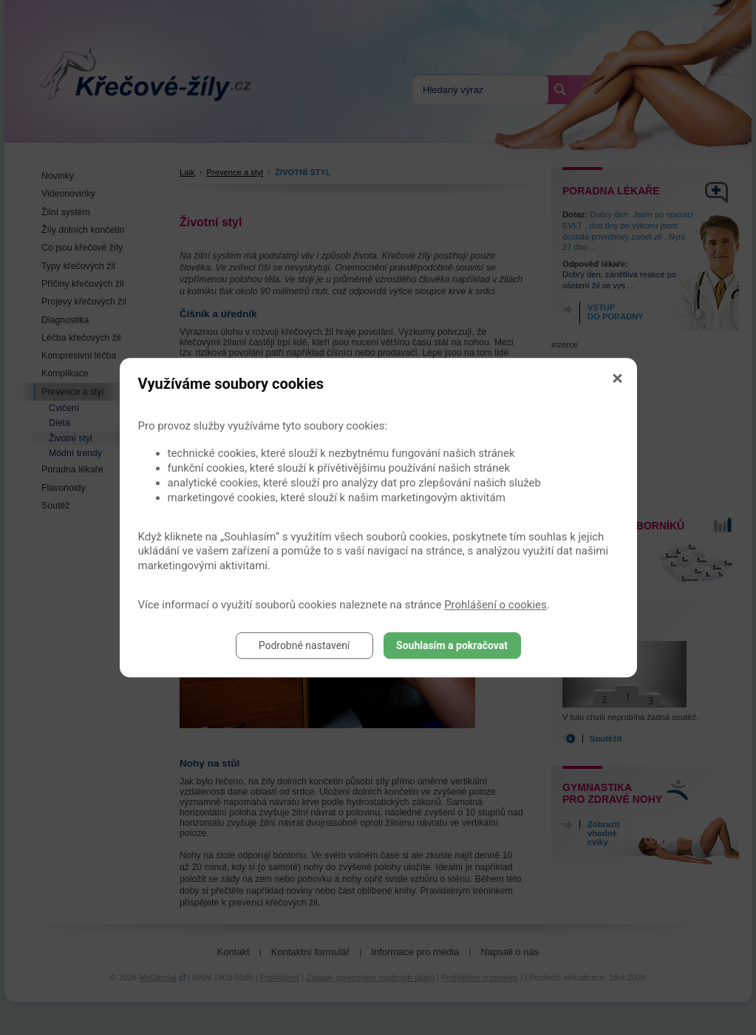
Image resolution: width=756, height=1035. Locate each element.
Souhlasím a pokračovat (452, 645)
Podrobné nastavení (304, 645)
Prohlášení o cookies (495, 604)
